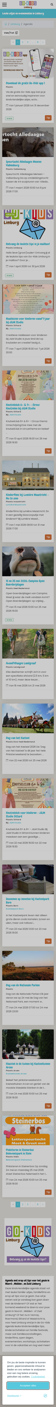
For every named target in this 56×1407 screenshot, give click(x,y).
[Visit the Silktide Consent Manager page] (45, 1395)
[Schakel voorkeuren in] (14, 1396)
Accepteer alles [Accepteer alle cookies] (28, 1385)
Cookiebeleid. (38, 1376)
